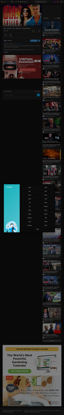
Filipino (37, 229)
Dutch (30, 191)
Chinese (45, 202)
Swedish (45, 221)
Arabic (46, 187)
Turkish (45, 198)
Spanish (29, 198)
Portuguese (30, 217)
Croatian (29, 210)
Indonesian (46, 206)
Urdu (29, 206)
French (45, 191)
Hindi (30, 202)
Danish (45, 225)
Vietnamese (30, 225)
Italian (46, 217)
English (29, 187)
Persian (29, 221)
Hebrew (45, 210)
